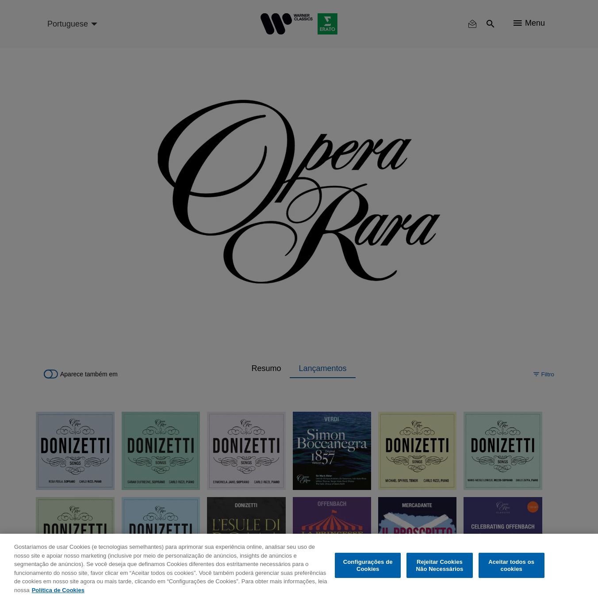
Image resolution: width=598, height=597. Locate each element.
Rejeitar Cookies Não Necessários (440, 571)
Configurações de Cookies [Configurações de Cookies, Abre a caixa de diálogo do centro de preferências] (368, 571)
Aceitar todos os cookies (511, 571)
